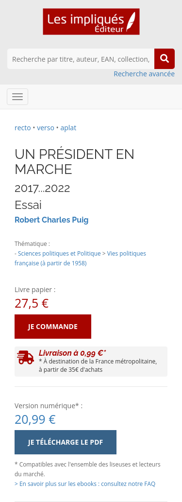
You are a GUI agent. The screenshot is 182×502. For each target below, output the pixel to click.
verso (45, 127)
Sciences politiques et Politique (59, 253)
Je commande (53, 326)
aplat (68, 127)
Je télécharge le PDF (65, 442)
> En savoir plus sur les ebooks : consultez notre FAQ (85, 483)
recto (23, 127)
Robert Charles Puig (51, 220)
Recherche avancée (144, 73)
